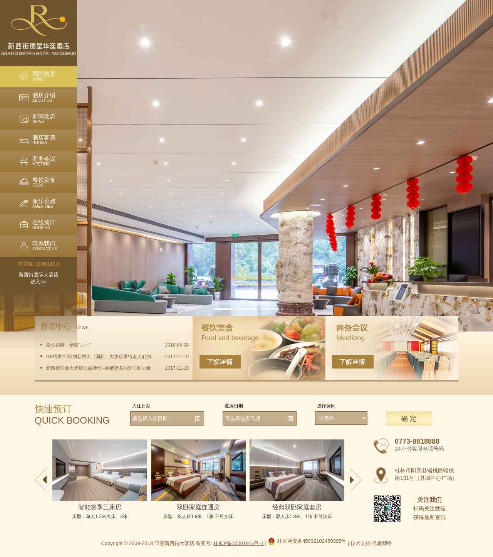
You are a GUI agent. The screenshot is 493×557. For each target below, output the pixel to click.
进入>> (38, 281)
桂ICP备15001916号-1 (238, 543)
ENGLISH (48, 264)
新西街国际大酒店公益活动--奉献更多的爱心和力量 (98, 368)
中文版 (25, 264)
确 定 (409, 418)
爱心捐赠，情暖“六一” (68, 345)
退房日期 (234, 406)
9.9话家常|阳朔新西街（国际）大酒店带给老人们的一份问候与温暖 (101, 356)
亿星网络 (382, 543)
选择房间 (326, 406)
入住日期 (141, 406)
